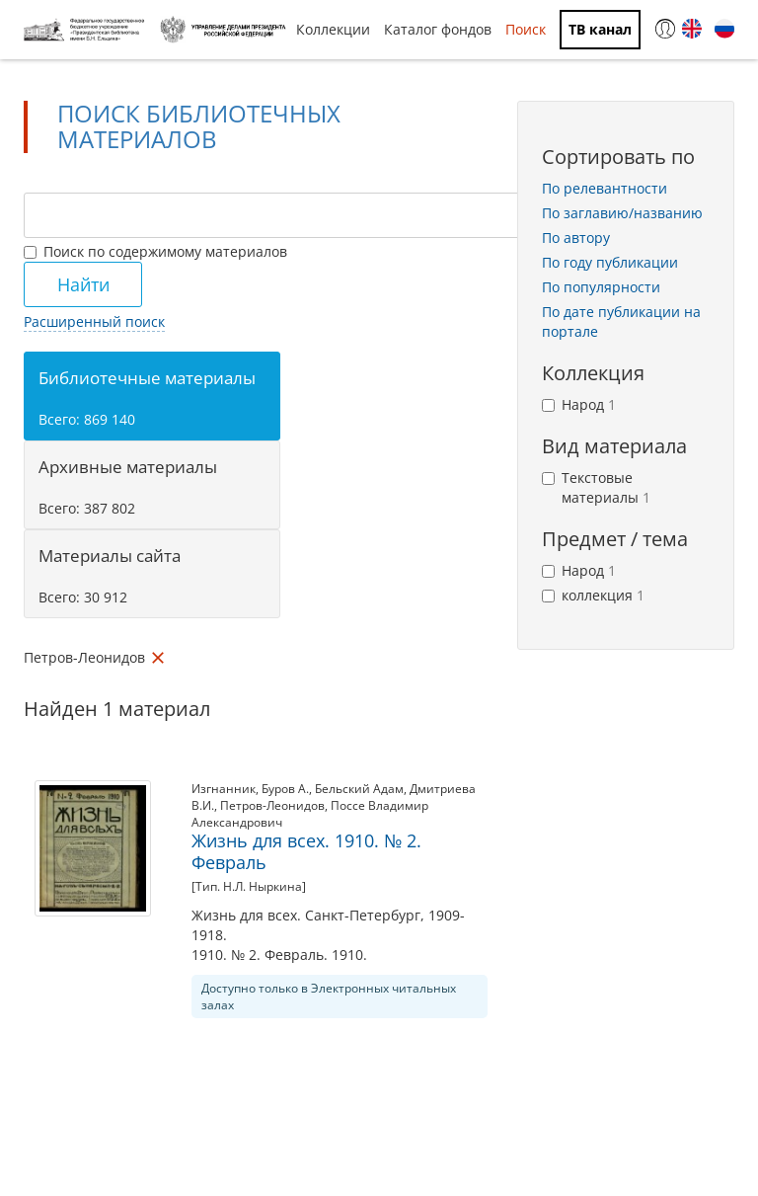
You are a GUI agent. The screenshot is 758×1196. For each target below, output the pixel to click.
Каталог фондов (438, 29)
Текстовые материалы (596, 487)
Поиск (525, 29)
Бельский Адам (359, 788)
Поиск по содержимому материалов (155, 251)
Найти (83, 284)
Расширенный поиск (94, 321)
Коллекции (333, 29)
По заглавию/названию (622, 212)
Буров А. (285, 788)
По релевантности (604, 188)
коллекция (593, 595)
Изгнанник (223, 788)
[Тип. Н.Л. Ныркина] (248, 886)
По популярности (601, 287)
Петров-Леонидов (272, 805)
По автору (576, 237)
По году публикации (610, 262)
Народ (579, 404)
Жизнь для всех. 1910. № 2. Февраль (306, 851)
